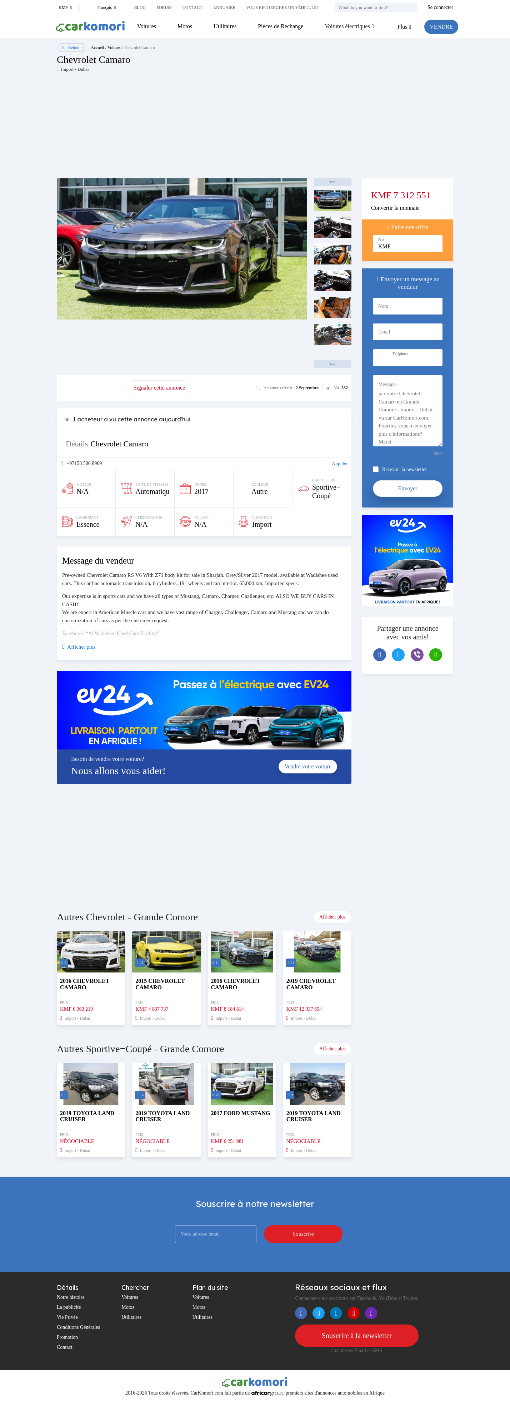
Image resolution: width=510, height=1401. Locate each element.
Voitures (146, 26)
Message (387, 384)
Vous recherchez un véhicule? (282, 7)
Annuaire (224, 7)
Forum (164, 7)
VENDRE (441, 27)
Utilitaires (225, 26)
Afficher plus (332, 917)
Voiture (114, 47)
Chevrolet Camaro (139, 47)
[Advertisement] (156, 128)
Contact (192, 7)
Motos (185, 26)
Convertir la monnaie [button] (395, 208)
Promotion (67, 1337)
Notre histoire (70, 1297)
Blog (140, 7)
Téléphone (400, 354)
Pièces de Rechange (280, 26)
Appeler (340, 463)
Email (384, 332)
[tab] (407, 208)
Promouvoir (92, 388)
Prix (381, 240)
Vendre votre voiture (307, 766)
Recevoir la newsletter (404, 469)
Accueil (97, 47)
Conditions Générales (78, 1327)
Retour (71, 47)
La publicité (69, 1307)
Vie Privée (67, 1317)
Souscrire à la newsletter (357, 1336)
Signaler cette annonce (159, 388)
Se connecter (440, 7)
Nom (383, 306)
